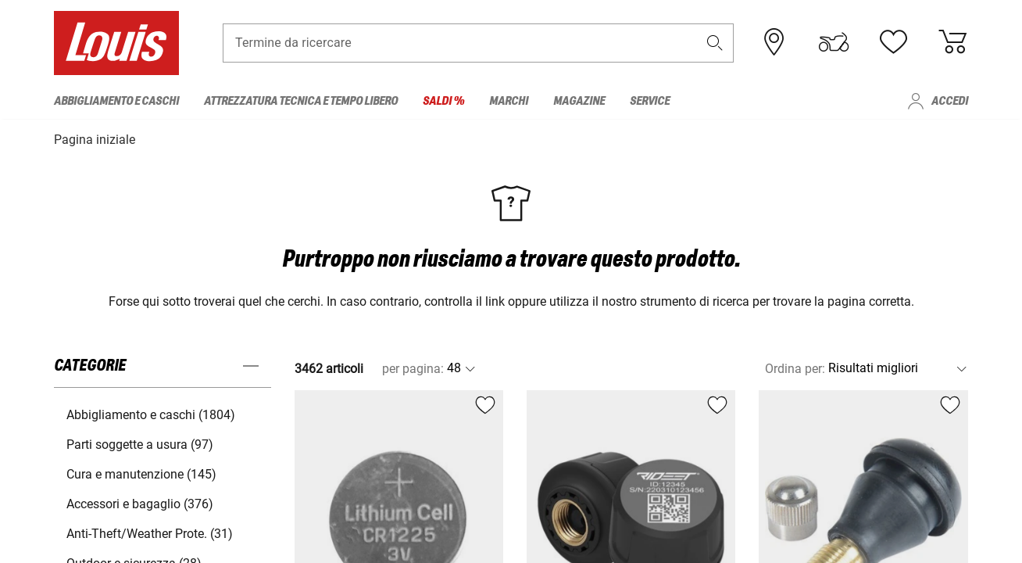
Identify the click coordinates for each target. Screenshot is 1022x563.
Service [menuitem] (650, 101)
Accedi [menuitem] (949, 101)
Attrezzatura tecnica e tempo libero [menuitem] (301, 101)
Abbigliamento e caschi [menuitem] (116, 101)
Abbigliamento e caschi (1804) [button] (150, 413)
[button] (715, 44)
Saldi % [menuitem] (443, 101)
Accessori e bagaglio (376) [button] (139, 502)
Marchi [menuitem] (508, 101)
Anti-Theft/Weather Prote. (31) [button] (149, 532)
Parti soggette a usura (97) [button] (139, 443)
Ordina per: (795, 367)
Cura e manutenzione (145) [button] (141, 472)
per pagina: (413, 367)
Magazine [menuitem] (579, 101)
